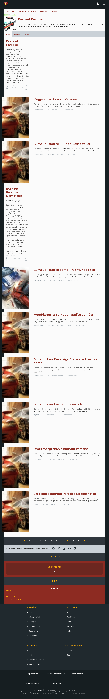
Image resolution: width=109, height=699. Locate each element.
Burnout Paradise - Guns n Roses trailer (62, 144)
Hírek (31, 612)
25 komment (73, 280)
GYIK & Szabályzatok (56, 674)
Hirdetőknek (55, 683)
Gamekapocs (39, 280)
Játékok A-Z (34, 636)
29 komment (25, 87)
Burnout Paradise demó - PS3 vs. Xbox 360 (64, 270)
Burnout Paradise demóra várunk (58, 404)
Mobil (69, 631)
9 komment (72, 459)
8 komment (71, 376)
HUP (31, 655)
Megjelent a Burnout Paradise (55, 99)
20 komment (67, 110)
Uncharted (38, 110)
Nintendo (71, 626)
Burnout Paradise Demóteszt (14, 192)
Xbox (69, 622)
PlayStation (71, 617)
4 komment (66, 504)
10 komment (66, 415)
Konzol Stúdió (35, 664)
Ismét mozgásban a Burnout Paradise (61, 449)
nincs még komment (75, 325)
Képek (26, 34)
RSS (68, 655)
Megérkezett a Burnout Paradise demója (63, 314)
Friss (7, 34)
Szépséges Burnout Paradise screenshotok (65, 493)
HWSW (32, 650)
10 (79, 540)
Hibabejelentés (32, 683)
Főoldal (10, 11)
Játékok (22, 11)
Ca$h (7, 87)
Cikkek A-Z (33, 631)
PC (68, 612)
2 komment (71, 154)
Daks (36, 504)
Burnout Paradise (39, 11)
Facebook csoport (36, 660)
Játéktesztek (34, 617)
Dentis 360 (38, 154)
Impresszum (32, 674)
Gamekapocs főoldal (6, 3)
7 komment (25, 258)
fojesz (36, 415)
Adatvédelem (77, 674)
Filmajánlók (34, 622)
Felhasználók (34, 626)
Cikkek (17, 34)
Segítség (70, 650)
